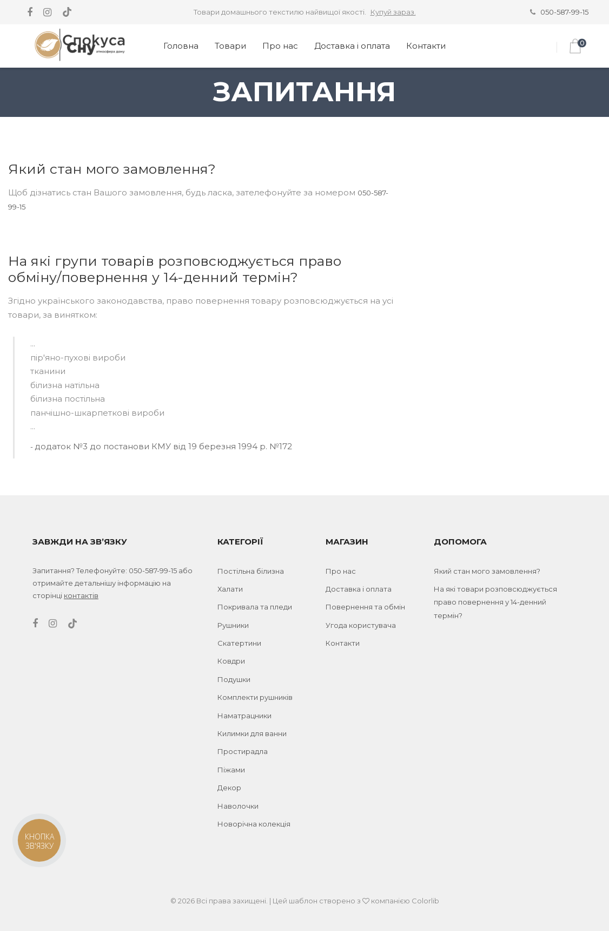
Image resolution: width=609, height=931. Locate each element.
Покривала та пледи (254, 606)
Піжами (231, 769)
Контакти (426, 46)
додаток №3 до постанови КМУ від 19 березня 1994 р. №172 (163, 446)
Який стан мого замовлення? (487, 571)
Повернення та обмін (365, 606)
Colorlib (425, 900)
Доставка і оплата (352, 46)
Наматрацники (244, 715)
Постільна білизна (250, 571)
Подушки (233, 679)
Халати (230, 589)
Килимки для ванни (252, 733)
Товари (230, 46)
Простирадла (242, 751)
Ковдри (231, 661)
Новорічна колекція (253, 823)
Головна (180, 46)
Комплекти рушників (255, 697)
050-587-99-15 (564, 12)
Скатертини (239, 643)
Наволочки (238, 806)
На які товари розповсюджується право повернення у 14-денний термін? (495, 602)
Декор (229, 787)
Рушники (233, 625)
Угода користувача (361, 625)
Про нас (280, 46)
